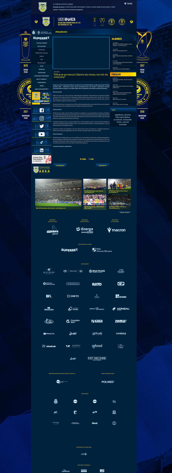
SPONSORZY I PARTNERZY (41, 76)
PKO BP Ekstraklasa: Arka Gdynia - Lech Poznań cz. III (50, 208)
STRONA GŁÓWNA (41, 43)
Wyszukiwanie (42, 62)
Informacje (42, 49)
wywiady (123, 124)
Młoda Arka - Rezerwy (42, 53)
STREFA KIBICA (42, 82)
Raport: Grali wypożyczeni (120, 50)
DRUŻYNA (42, 69)
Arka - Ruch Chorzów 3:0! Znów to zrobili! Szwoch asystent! (122, 93)
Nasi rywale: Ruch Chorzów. (120, 104)
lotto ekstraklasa (123, 117)
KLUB (41, 66)
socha (119, 122)
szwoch (126, 122)
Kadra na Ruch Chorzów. (119, 99)
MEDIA (42, 85)
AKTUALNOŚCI (42, 46)
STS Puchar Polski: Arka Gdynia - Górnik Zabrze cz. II (118, 207)
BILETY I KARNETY (42, 79)
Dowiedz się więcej (58, 7)
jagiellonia (119, 114)
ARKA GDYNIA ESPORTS (41, 89)
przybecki (118, 119)
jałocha (127, 114)
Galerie (41, 56)
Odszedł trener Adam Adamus (121, 69)
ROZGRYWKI (41, 72)
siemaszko (127, 119)
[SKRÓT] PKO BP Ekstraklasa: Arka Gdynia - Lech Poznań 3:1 (122, 44)
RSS (42, 59)
